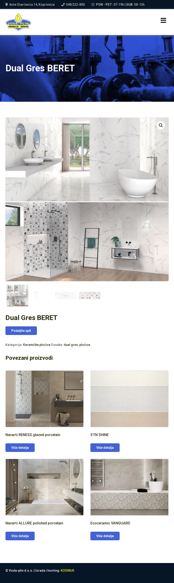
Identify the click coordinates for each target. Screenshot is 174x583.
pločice (84, 345)
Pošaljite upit (21, 330)
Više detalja (20, 447)
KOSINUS (67, 570)
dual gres (71, 345)
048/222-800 (75, 4)
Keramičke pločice (36, 345)
